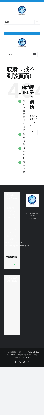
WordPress (27, 357)
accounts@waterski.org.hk (17, 245)
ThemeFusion (15, 355)
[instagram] (14, 265)
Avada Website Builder (31, 352)
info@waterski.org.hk (11, 242)
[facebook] (10, 265)
